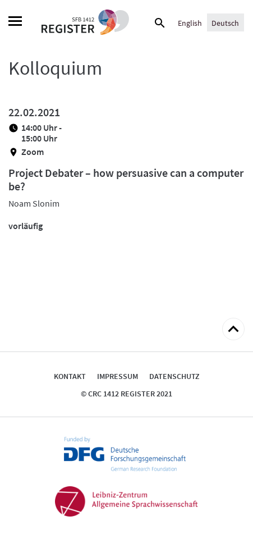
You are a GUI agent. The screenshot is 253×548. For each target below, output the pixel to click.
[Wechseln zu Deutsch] (225, 22)
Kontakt (70, 376)
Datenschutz (174, 376)
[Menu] (15, 22)
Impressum (117, 376)
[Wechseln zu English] (190, 22)
